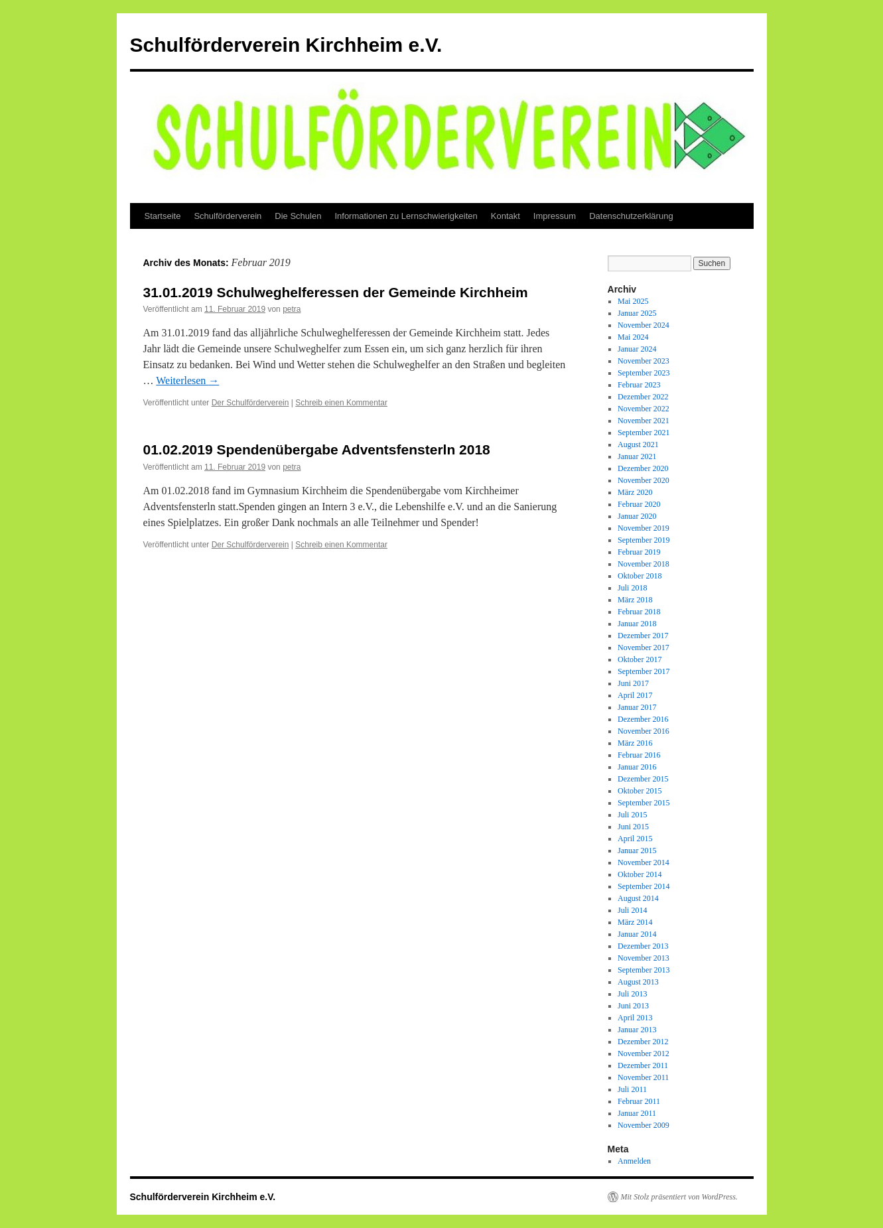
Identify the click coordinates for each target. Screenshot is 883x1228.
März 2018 (635, 599)
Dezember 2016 (643, 719)
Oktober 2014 (639, 874)
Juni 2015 (633, 826)
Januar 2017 (637, 707)
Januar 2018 (637, 623)
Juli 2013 (632, 993)
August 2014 (638, 898)
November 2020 (643, 480)
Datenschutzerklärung (631, 216)
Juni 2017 (633, 683)
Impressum (554, 216)
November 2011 (643, 1077)
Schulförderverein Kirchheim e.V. (286, 45)
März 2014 (635, 922)
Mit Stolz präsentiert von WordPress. (679, 1196)
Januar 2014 (637, 934)
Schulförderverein (227, 216)
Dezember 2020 (643, 468)
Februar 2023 (639, 384)
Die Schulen (298, 216)
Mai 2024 (633, 337)
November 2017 (643, 647)
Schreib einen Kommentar (341, 402)
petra (292, 309)
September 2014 (643, 886)
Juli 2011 (632, 1089)
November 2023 (643, 361)
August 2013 (638, 982)
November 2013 (643, 958)
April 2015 (635, 838)
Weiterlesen (187, 380)
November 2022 (643, 408)
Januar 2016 (637, 767)
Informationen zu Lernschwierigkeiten (405, 216)
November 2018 (643, 564)
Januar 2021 (637, 456)
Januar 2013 (637, 1029)
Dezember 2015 (643, 779)
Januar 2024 (637, 349)
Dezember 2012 (643, 1041)
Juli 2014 (632, 910)
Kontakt (505, 216)
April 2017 (635, 695)
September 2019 (643, 540)
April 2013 (635, 1017)
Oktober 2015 (639, 790)
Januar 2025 (637, 313)
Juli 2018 (632, 587)
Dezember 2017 (643, 635)
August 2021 (638, 444)
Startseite (163, 216)
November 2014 (643, 862)
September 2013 (643, 970)
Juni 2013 (633, 1005)
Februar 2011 (639, 1101)
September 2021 (643, 432)
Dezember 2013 (643, 946)
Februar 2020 (639, 504)
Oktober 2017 (639, 659)
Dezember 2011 (643, 1065)
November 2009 (643, 1125)
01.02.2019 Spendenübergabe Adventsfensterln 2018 (316, 449)
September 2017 (643, 671)
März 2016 (635, 743)
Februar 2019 (639, 552)
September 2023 (643, 372)
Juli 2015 (632, 814)
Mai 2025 (633, 301)
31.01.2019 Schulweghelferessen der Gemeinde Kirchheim (335, 292)
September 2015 (643, 802)
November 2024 (643, 325)
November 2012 (643, 1053)
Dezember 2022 (643, 396)
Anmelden (634, 1161)
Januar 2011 (637, 1113)
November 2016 (643, 731)
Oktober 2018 (639, 575)
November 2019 (643, 528)
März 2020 (635, 492)
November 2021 (643, 420)
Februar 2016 (639, 755)
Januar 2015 (637, 850)
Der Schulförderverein (250, 402)
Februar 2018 (639, 611)
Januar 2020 (637, 516)
